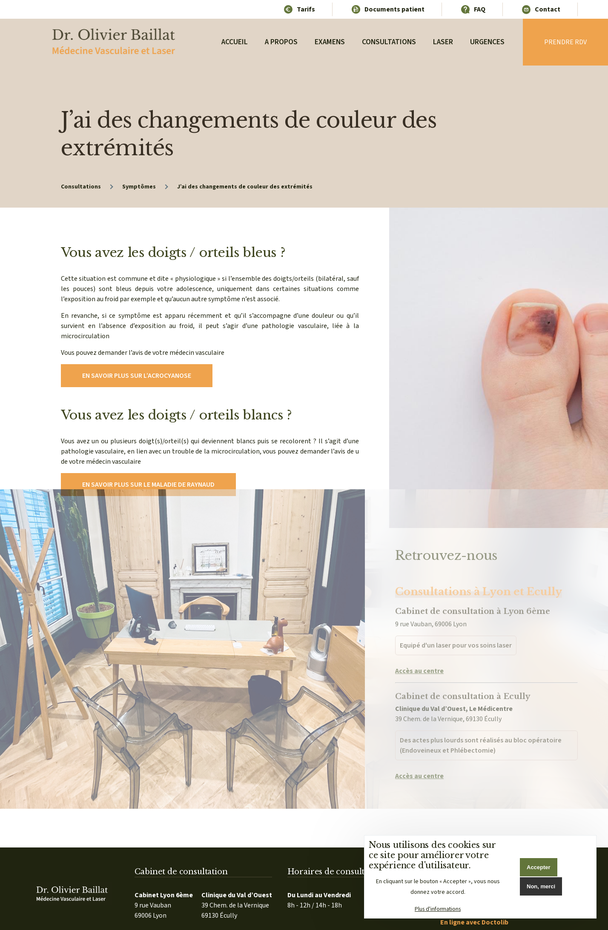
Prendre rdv (565, 42)
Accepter (539, 867)
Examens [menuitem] (330, 42)
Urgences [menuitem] (487, 42)
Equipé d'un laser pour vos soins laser (456, 614)
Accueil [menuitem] (235, 42)
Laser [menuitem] (443, 42)
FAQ (479, 9)
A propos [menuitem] (281, 42)
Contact (547, 9)
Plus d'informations (438, 909)
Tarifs (306, 9)
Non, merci (541, 886)
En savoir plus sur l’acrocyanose (136, 375)
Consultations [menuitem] (389, 42)
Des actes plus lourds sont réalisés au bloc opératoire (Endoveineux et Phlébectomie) (481, 715)
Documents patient (394, 9)
